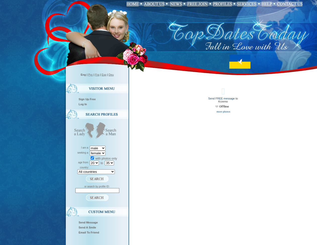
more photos (223, 111)
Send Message (88, 222)
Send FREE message (221, 98)
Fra (97, 74)
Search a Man (107, 131)
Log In (83, 104)
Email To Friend (89, 232)
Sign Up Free (87, 99)
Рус (90, 74)
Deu (111, 74)
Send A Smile (87, 227)
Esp (103, 74)
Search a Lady (83, 131)
